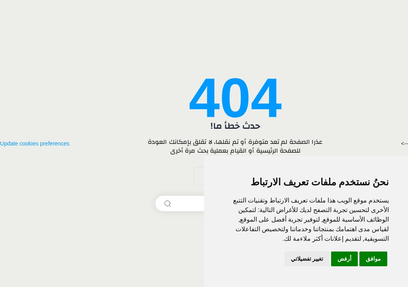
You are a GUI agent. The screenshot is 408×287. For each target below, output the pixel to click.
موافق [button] (373, 259)
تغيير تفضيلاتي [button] (307, 259)
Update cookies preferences (34, 143)
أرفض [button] (344, 259)
